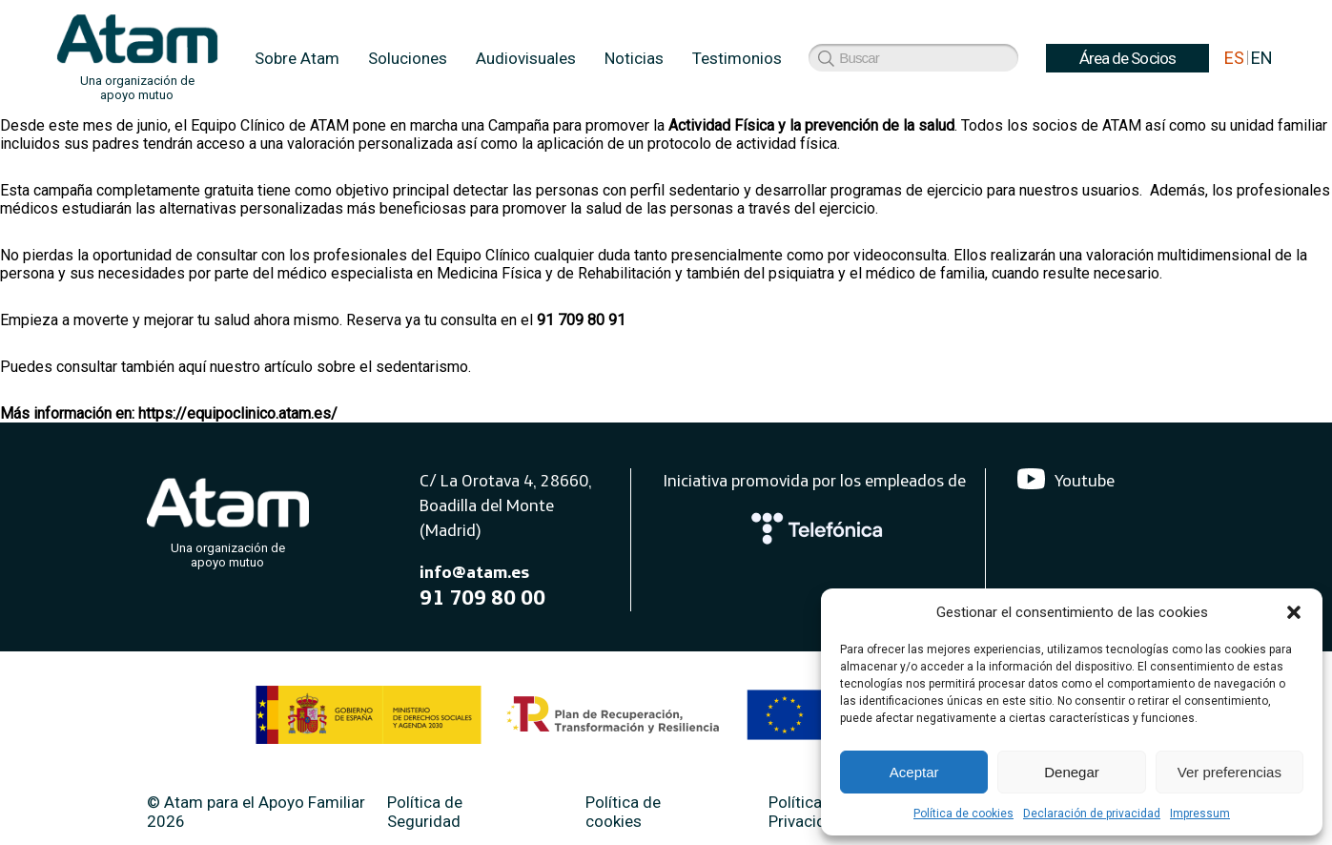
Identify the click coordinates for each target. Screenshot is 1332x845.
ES (1234, 58)
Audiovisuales (526, 58)
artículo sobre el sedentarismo (366, 367)
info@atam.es (474, 572)
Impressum (1200, 813)
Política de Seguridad (424, 812)
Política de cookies (963, 813)
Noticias (634, 58)
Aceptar (914, 772)
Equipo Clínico (483, 255)
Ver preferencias (1229, 772)
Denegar (1071, 772)
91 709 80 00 (482, 597)
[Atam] (228, 518)
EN (1262, 58)
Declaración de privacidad (1091, 813)
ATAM (329, 125)
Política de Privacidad (806, 812)
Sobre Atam (297, 58)
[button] (1293, 612)
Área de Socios (871, 58)
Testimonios (737, 58)
